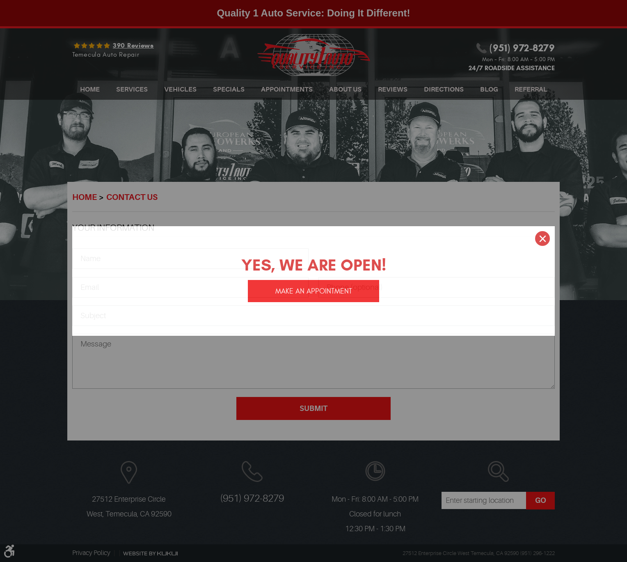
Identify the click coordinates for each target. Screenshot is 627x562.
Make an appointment (313, 291)
